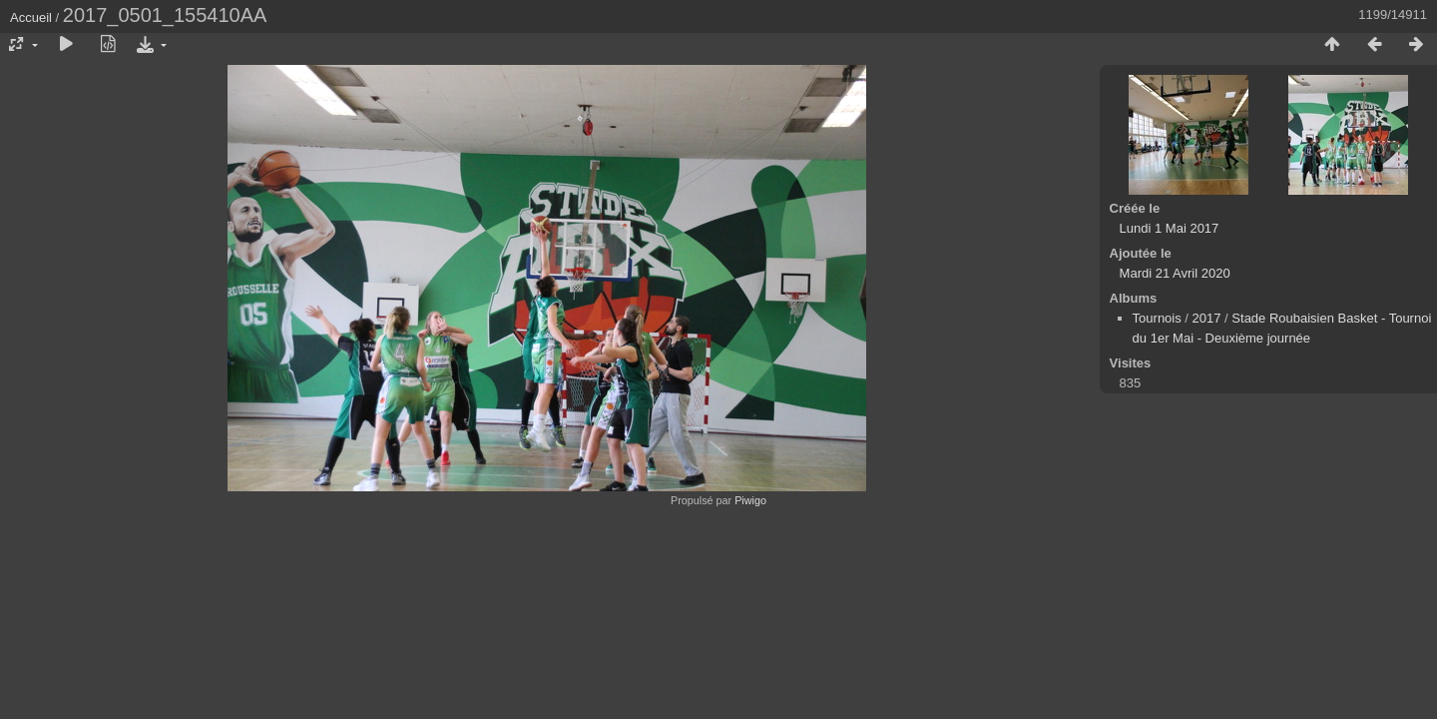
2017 (1207, 318)
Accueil (31, 17)
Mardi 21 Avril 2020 (1175, 273)
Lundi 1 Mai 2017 (1169, 228)
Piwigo (750, 500)
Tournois (1157, 318)
